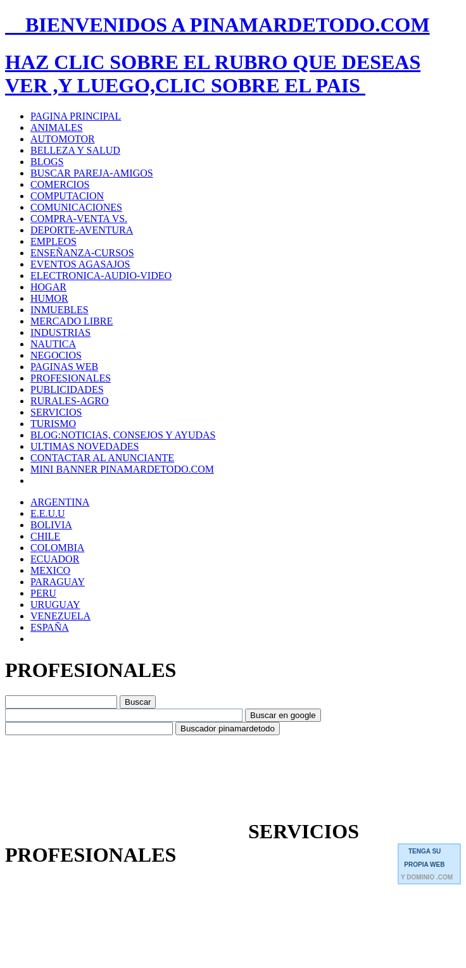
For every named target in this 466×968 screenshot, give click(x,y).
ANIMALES (56, 127)
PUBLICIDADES (67, 389)
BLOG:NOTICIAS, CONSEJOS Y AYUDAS (122, 435)
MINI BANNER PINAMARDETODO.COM (122, 469)
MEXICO (50, 570)
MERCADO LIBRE (71, 321)
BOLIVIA (51, 524)
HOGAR (48, 287)
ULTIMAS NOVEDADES (84, 446)
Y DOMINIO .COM (427, 877)
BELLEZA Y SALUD (75, 150)
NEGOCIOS (56, 355)
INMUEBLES (59, 309)
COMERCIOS (59, 184)
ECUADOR (54, 559)
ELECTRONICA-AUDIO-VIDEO (101, 275)
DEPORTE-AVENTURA (81, 230)
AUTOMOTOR (62, 138)
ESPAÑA (49, 627)
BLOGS (46, 161)
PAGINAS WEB (64, 366)
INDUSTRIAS (60, 332)
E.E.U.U (47, 513)
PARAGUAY (57, 581)
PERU (43, 593)
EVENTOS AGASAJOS (80, 264)
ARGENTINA (59, 502)
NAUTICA (53, 343)
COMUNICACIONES (76, 207)
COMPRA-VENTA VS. (78, 218)
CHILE (45, 536)
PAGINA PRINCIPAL (75, 116)
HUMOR (49, 298)
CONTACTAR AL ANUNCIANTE (102, 457)
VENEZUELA (60, 616)
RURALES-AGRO (69, 400)
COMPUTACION (67, 195)
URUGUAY (55, 604)
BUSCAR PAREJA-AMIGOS (91, 173)
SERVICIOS (56, 412)
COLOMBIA (57, 547)
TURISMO (53, 423)
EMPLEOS (53, 241)
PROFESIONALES (70, 378)
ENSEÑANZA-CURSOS (82, 252)
